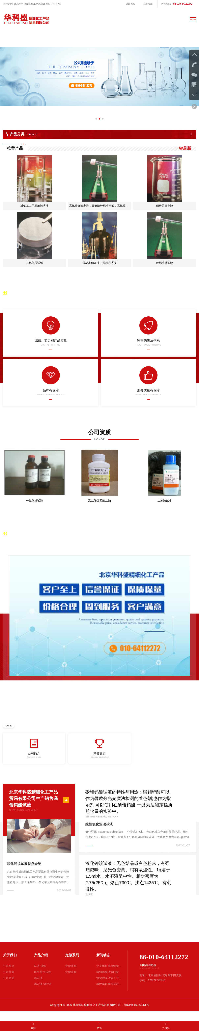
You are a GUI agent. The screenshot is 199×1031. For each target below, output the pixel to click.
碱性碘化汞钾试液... (108, 993)
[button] (96, 113)
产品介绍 (41, 965)
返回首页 (130, 3)
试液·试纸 (40, 975)
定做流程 (71, 981)
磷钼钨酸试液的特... (108, 981)
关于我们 (10, 965)
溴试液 (38, 987)
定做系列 (72, 965)
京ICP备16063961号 (136, 1014)
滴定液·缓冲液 (43, 993)
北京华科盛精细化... (108, 975)
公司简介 (8, 975)
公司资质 (8, 987)
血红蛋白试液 (42, 981)
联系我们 (148, 3)
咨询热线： (176, 3)
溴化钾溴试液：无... (108, 987)
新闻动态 (103, 965)
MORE (9, 728)
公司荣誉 (8, 981)
